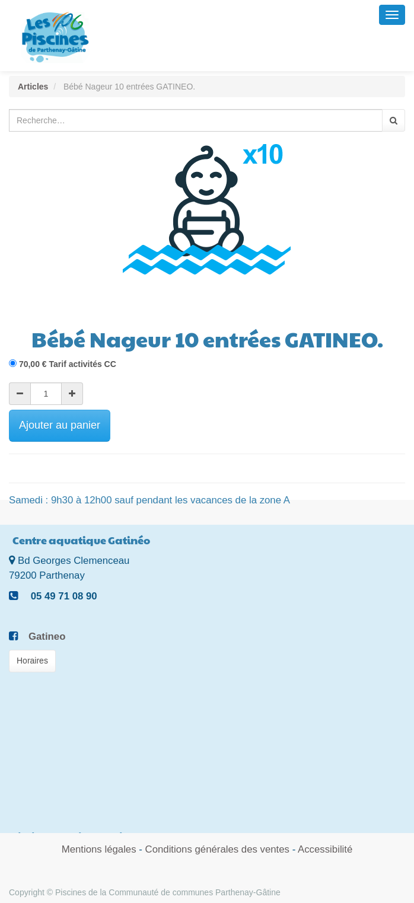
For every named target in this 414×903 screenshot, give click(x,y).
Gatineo (46, 636)
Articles (33, 86)
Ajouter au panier (59, 425)
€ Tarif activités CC (67, 364)
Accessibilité (325, 849)
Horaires (32, 660)
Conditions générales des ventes (217, 849)
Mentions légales (99, 849)
